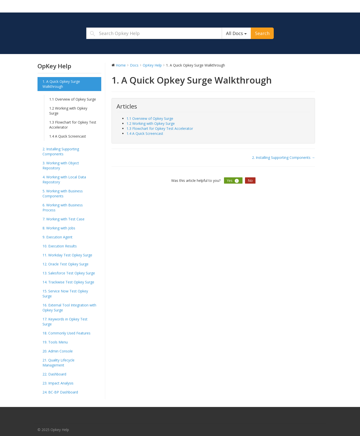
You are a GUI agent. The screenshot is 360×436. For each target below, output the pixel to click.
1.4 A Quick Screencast (67, 136)
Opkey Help (69, 6)
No (250, 180)
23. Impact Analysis (58, 383)
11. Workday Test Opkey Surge (67, 255)
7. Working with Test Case (63, 219)
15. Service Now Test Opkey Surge (65, 293)
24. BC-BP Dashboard (60, 392)
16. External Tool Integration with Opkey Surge (69, 307)
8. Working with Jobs (58, 228)
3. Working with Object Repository (60, 165)
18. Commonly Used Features (66, 333)
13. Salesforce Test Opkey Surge (68, 273)
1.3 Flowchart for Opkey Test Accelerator (72, 125)
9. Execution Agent (57, 237)
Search (262, 33)
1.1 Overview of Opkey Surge (72, 99)
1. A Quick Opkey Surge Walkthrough (61, 84)
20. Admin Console (57, 351)
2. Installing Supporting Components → (283, 157)
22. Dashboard (54, 374)
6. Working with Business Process (62, 207)
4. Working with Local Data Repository (64, 179)
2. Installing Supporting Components (60, 151)
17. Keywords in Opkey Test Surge (65, 321)
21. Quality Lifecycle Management (58, 362)
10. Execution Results (59, 246)
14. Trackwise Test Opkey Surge (68, 282)
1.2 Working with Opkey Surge (68, 111)
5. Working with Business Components (62, 193)
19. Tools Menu (55, 342)
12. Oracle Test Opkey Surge (65, 264)
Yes (233, 180)
